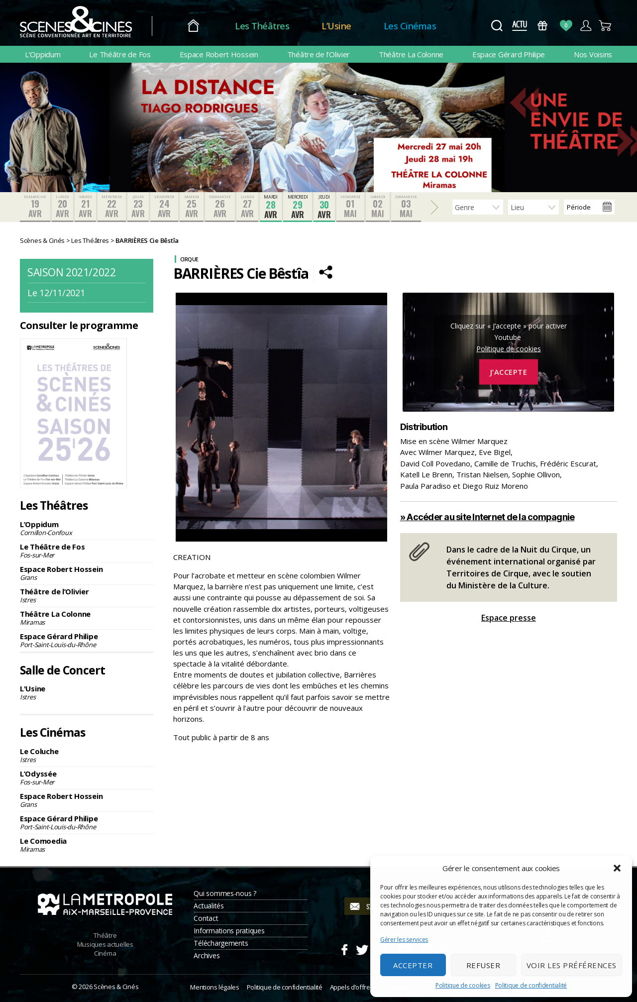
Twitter (361, 948)
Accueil (193, 26)
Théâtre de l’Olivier (318, 54)
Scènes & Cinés (116, 986)
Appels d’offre (350, 987)
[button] (617, 868)
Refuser (483, 965)
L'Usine (86, 692)
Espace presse (508, 617)
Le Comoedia (86, 845)
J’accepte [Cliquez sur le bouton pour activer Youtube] (509, 372)
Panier (605, 25)
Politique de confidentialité (531, 985)
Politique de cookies (462, 985)
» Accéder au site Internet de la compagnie (487, 517)
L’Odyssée (86, 777)
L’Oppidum (43, 54)
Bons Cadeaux (542, 25)
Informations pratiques (229, 930)
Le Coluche (86, 755)
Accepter (412, 965)
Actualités (208, 905)
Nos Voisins (593, 54)
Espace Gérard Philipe (508, 54)
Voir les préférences (572, 965)
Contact (206, 918)
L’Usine (336, 26)
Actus (519, 25)
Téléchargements (221, 943)
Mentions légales (214, 987)
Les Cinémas (410, 26)
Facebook (344, 948)
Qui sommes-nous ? (225, 893)
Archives (206, 955)
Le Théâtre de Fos (119, 54)
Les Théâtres (262, 26)
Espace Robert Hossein (219, 54)
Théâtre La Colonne (411, 54)
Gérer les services (404, 939)
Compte (585, 25)
